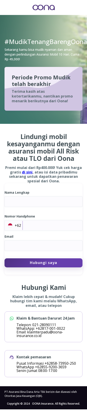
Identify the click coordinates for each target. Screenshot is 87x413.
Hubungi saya (43, 262)
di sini (27, 172)
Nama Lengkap (17, 192)
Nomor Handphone (20, 216)
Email (9, 236)
